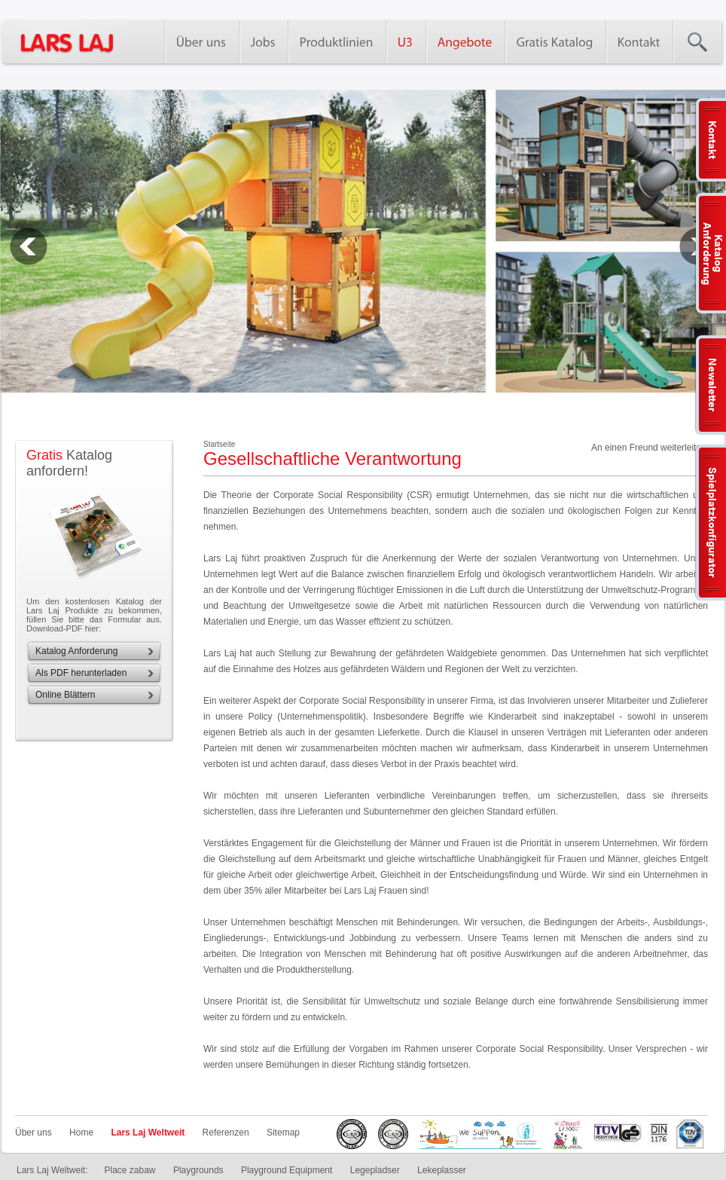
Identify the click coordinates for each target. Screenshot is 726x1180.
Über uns (33, 1132)
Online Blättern (65, 694)
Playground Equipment (286, 1170)
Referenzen (226, 1132)
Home (81, 1132)
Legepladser (375, 1170)
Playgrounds (198, 1170)
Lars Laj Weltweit (148, 1132)
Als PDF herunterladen (81, 673)
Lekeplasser (441, 1170)
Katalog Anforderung (76, 651)
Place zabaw (129, 1170)
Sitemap (283, 1132)
